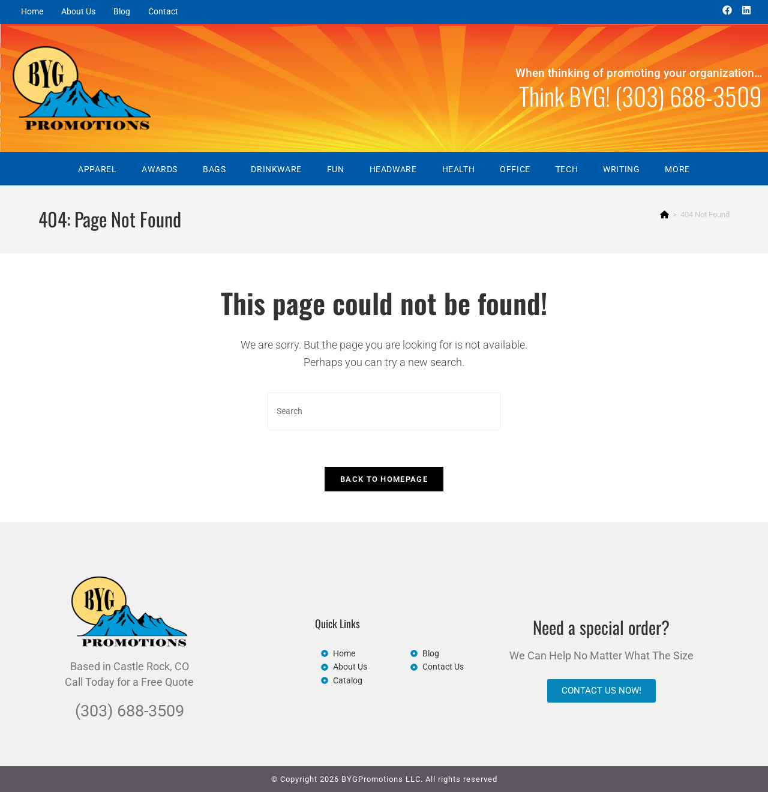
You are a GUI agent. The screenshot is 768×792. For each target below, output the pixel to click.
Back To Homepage (384, 479)
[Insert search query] (384, 411)
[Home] (664, 214)
